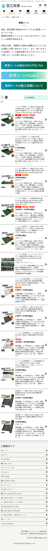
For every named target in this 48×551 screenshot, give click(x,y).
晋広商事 (18, 6)
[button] (45, 6)
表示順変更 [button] (29, 97)
